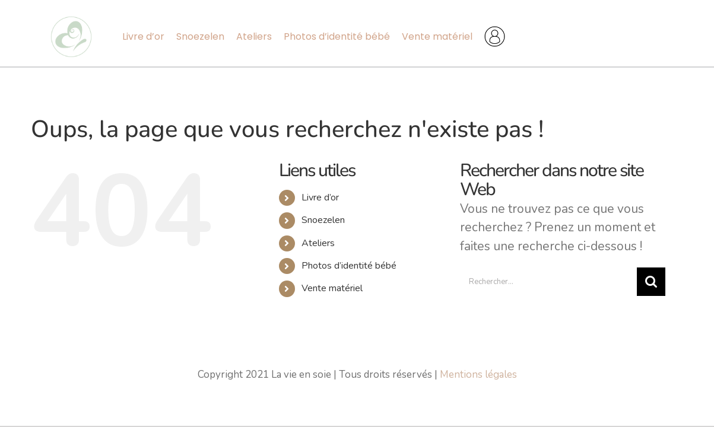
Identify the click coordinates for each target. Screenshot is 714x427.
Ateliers (318, 243)
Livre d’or (320, 197)
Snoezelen (323, 220)
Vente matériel (332, 288)
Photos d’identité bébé (349, 265)
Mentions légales (478, 374)
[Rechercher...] (548, 281)
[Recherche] (651, 281)
